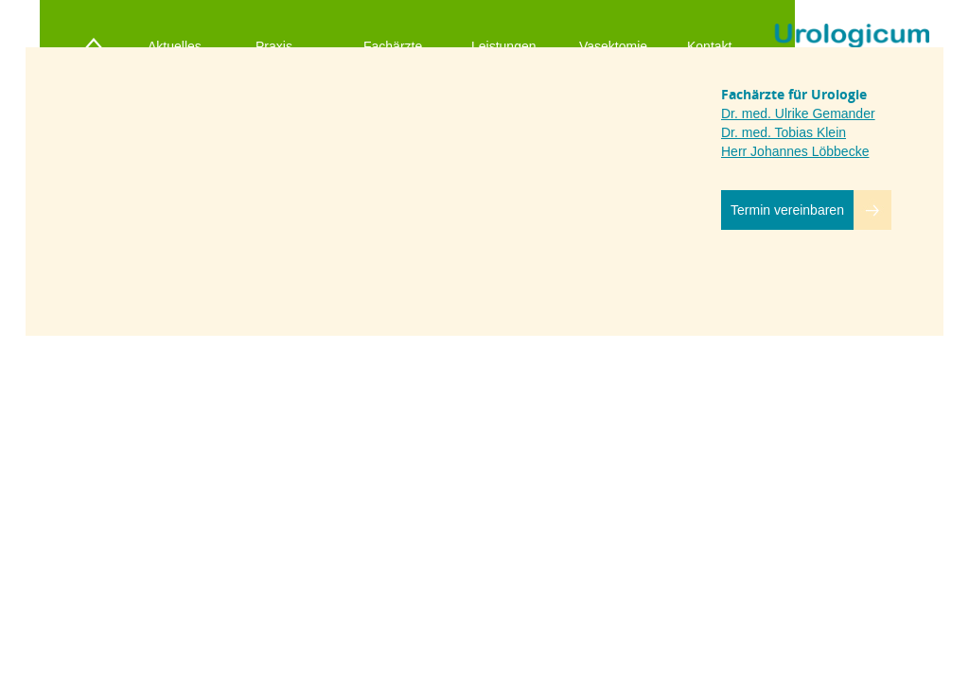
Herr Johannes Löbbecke (795, 151)
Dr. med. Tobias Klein (783, 132)
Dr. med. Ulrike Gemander (798, 113)
